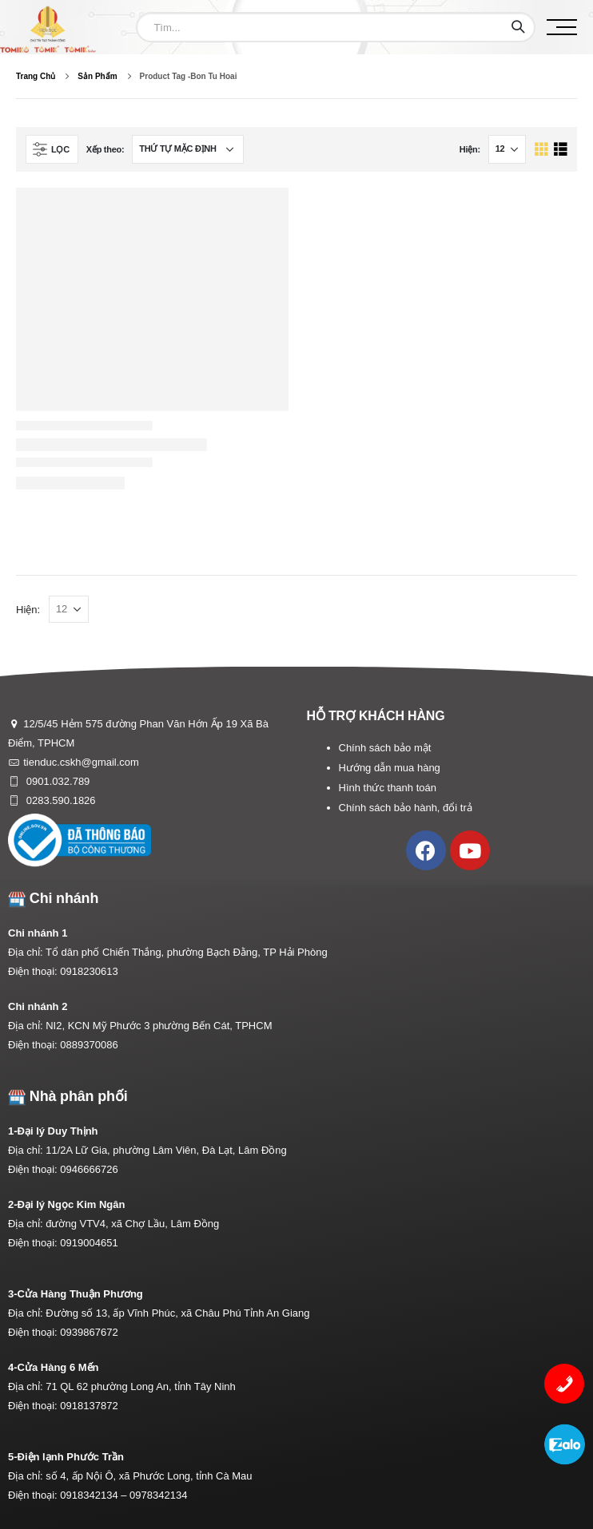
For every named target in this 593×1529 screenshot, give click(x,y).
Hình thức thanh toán (387, 788)
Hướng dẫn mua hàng (389, 768)
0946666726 (88, 1169)
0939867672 (88, 1332)
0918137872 (88, 1406)
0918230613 (88, 971)
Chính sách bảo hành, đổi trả (405, 808)
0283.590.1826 (59, 800)
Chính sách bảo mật (385, 748)
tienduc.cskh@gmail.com (81, 762)
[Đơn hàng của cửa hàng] (188, 149)
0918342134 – (94, 1495)
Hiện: (470, 149)
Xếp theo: (105, 149)
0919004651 (88, 1243)
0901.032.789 (56, 781)
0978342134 (158, 1495)
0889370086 (88, 1045)
